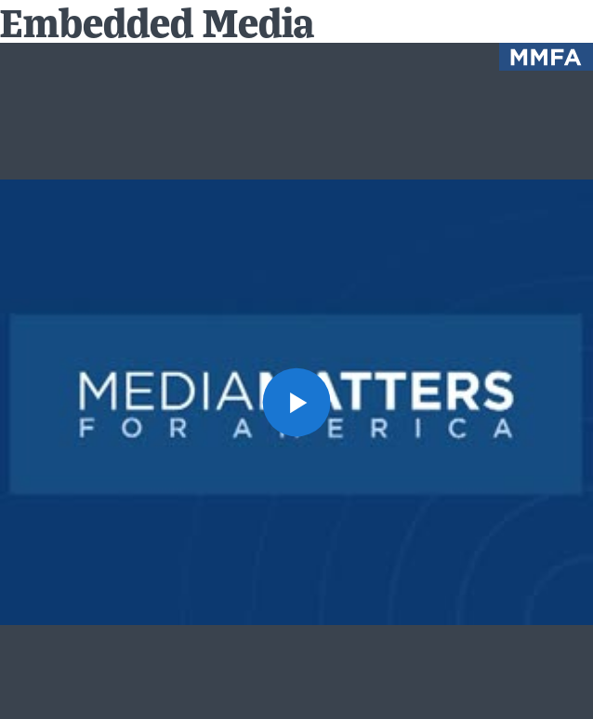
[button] (297, 402)
